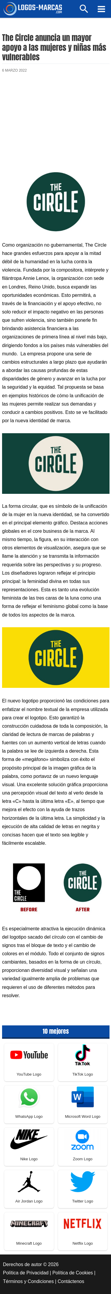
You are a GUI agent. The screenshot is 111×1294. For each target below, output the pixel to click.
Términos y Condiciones (28, 1281)
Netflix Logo (83, 1243)
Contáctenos (71, 1281)
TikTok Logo (82, 1074)
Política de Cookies (72, 1272)
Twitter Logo (82, 1201)
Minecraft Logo (29, 1243)
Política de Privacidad (26, 1272)
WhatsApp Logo (29, 1116)
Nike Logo (29, 1159)
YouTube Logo (29, 1074)
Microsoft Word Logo (82, 1116)
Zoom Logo (82, 1159)
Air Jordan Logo (29, 1201)
